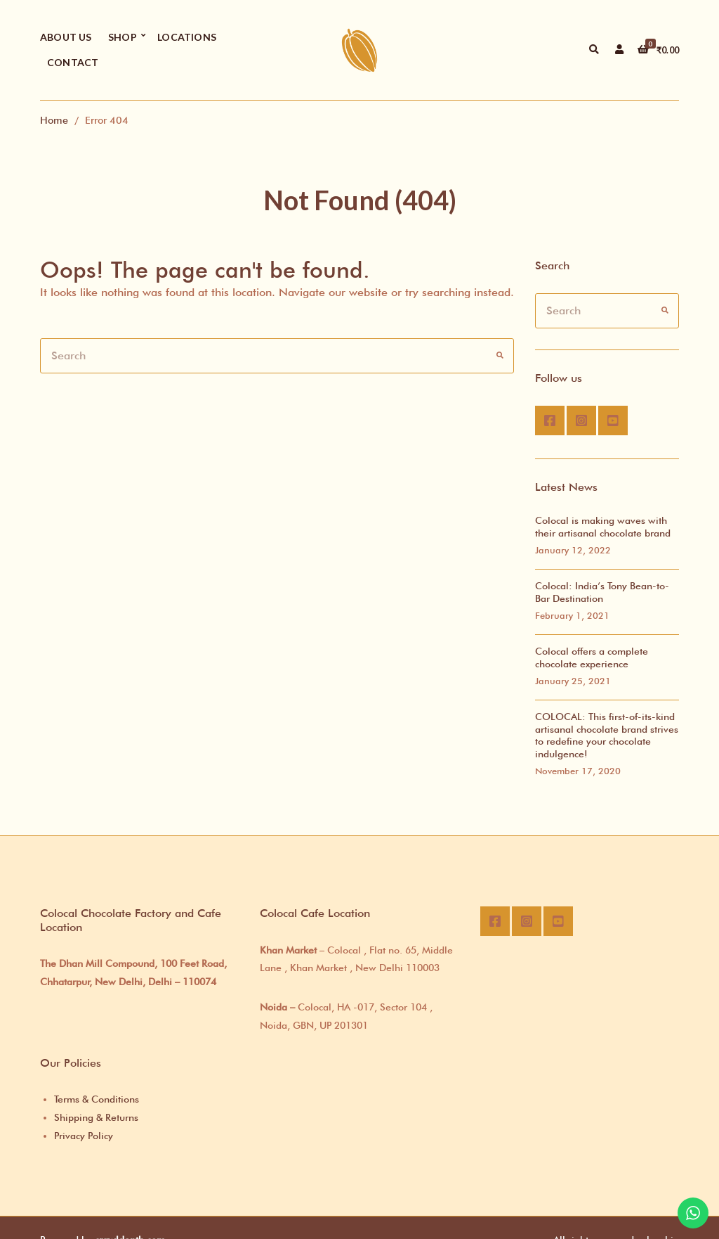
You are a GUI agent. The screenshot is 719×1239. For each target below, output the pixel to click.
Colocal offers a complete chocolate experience (591, 657)
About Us (66, 37)
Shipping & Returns (96, 1117)
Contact (72, 62)
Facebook (550, 420)
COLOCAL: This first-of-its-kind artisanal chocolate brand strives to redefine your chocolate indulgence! (606, 735)
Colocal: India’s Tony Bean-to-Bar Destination (602, 592)
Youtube (613, 420)
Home (54, 120)
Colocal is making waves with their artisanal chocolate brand (603, 527)
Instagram (581, 420)
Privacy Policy (83, 1135)
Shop (122, 37)
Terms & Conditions (96, 1099)
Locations (186, 37)
